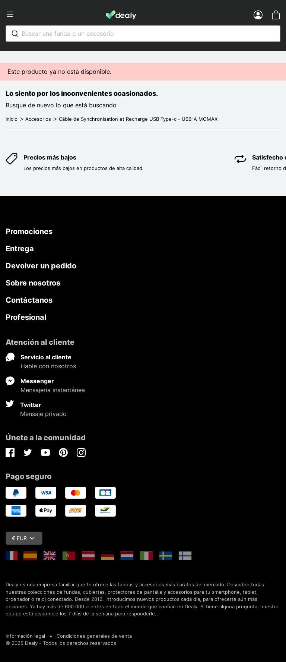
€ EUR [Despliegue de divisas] (23, 538)
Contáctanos (29, 300)
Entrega (20, 248)
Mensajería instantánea (52, 390)
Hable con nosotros (48, 366)
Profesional (26, 317)
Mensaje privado (43, 413)
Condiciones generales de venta (94, 636)
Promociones (29, 231)
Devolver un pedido (41, 265)
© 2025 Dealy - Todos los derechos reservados (61, 643)
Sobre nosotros (33, 282)
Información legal (25, 636)
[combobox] (143, 33)
